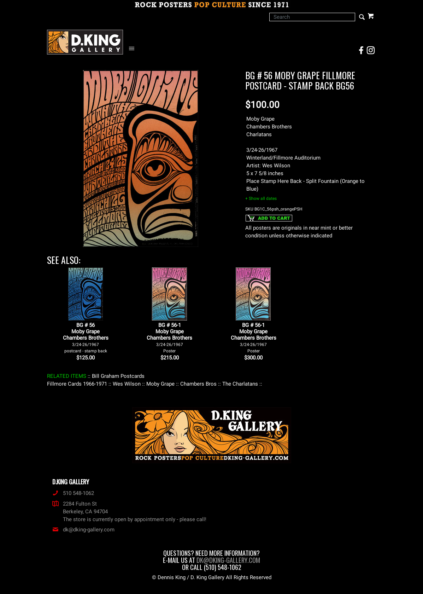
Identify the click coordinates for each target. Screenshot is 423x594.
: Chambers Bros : (198, 384)
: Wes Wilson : (126, 384)
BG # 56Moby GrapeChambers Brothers (85, 337)
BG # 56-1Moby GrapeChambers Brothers (169, 337)
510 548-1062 (73, 493)
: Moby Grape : (160, 384)
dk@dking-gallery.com (83, 529)
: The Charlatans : (240, 384)
